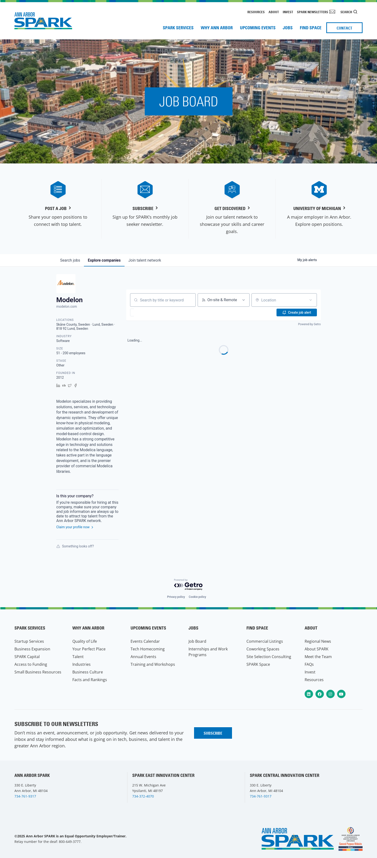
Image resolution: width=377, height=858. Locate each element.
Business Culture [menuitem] (87, 672)
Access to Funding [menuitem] (30, 664)
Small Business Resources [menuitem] (37, 672)
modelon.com (66, 306)
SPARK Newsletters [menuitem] (312, 12)
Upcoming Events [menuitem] (258, 27)
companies (104, 260)
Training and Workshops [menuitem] (153, 664)
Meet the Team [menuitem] (318, 656)
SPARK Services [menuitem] (178, 27)
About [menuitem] (274, 12)
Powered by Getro (309, 324)
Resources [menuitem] (256, 12)
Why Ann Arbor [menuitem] (217, 27)
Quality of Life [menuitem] (84, 641)
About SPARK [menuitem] (316, 649)
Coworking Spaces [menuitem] (262, 649)
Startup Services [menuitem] (29, 641)
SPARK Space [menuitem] (258, 664)
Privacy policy (176, 597)
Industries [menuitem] (81, 664)
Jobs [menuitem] (288, 27)
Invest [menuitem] (288, 12)
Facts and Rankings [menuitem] (89, 679)
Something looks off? (75, 546)
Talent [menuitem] (78, 656)
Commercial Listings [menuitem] (264, 641)
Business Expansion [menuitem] (32, 649)
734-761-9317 (25, 796)
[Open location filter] (310, 300)
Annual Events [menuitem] (143, 656)
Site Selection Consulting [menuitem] (268, 656)
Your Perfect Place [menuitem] (89, 649)
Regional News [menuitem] (318, 641)
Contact (344, 28)
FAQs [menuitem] (309, 664)
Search (346, 12)
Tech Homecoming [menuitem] (148, 649)
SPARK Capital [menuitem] (27, 656)
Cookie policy (197, 597)
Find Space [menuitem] (310, 27)
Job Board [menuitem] (197, 641)
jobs (70, 260)
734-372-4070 (143, 796)
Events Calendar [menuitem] (145, 641)
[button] (146, 312)
